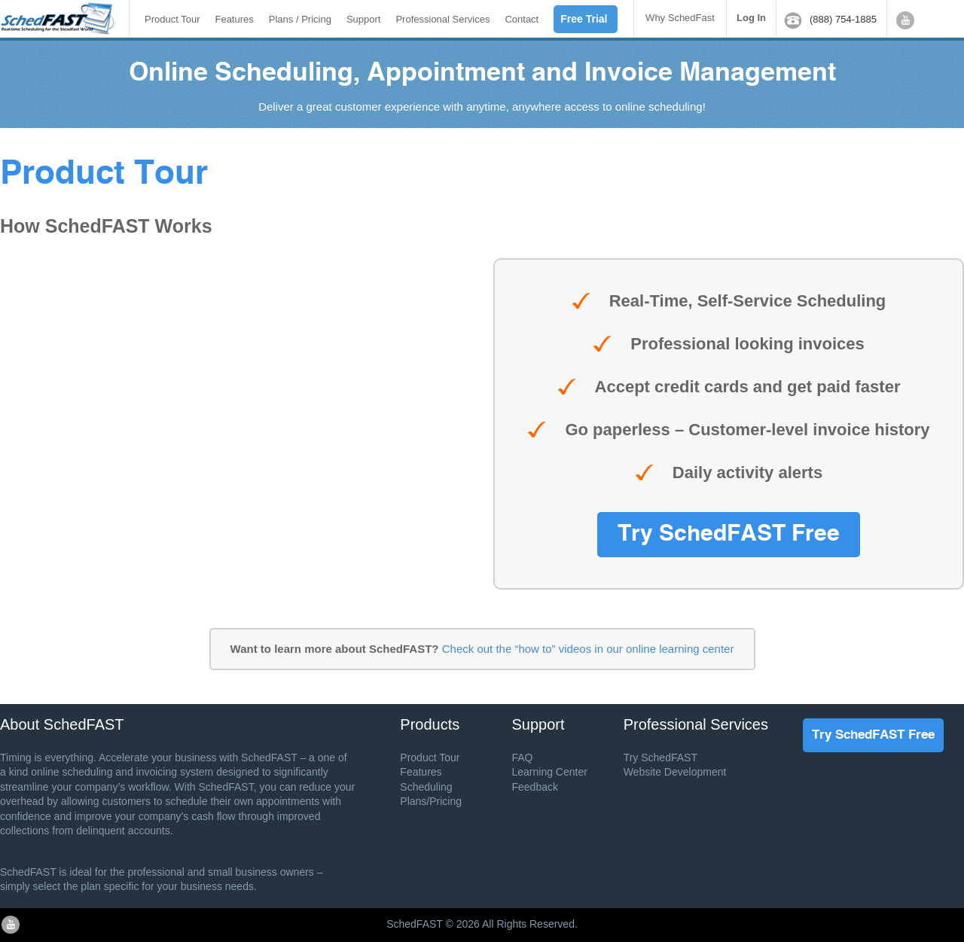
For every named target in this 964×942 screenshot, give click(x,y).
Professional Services (442, 19)
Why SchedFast (680, 17)
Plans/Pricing (431, 801)
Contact (521, 19)
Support (363, 19)
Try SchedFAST (660, 757)
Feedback (534, 787)
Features (234, 19)
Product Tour (172, 19)
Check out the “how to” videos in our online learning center (588, 648)
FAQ (521, 757)
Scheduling (426, 787)
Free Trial (583, 19)
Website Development (675, 772)
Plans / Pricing (300, 19)
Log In (751, 17)
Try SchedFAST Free (729, 534)
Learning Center (549, 772)
